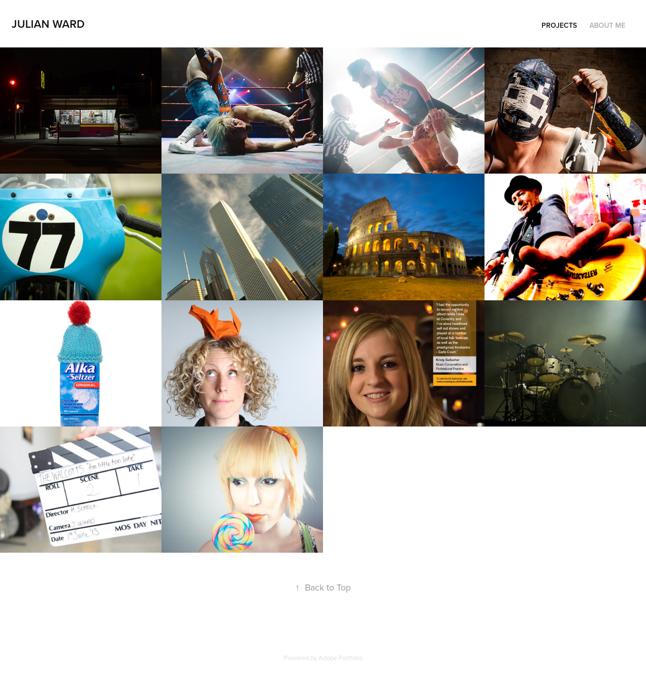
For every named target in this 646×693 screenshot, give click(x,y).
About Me (607, 25)
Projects (559, 25)
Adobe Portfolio (340, 657)
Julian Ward (48, 24)
